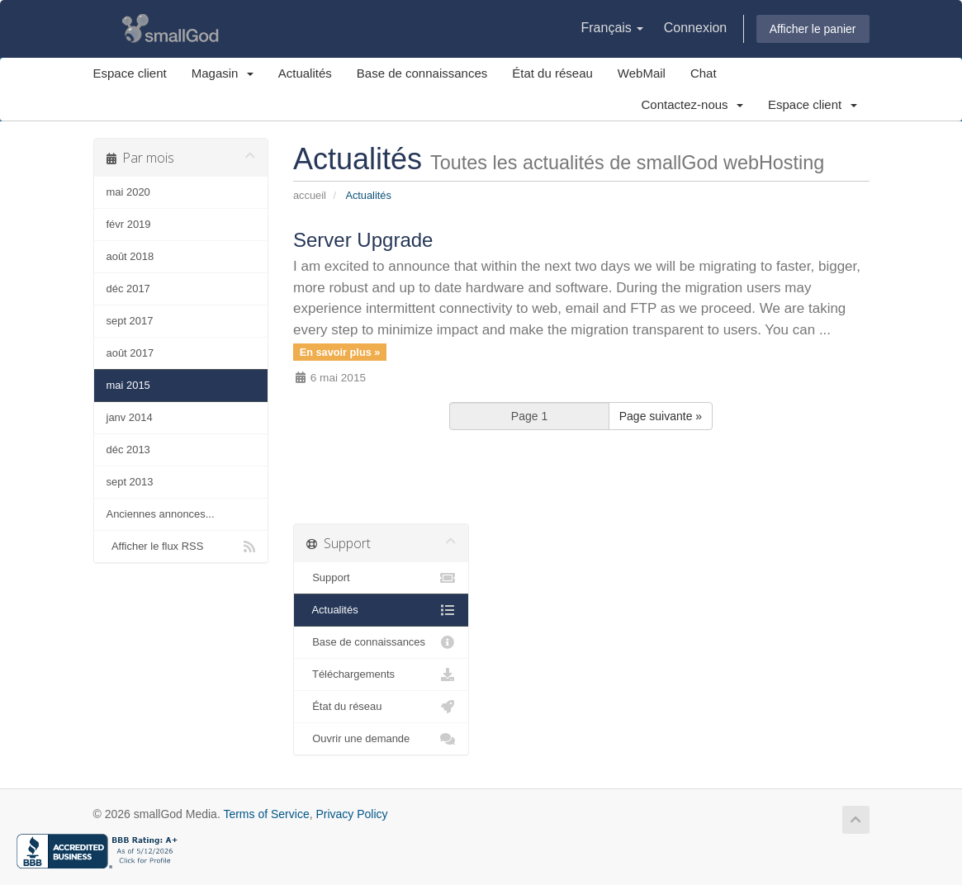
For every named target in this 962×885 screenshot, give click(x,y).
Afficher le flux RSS (181, 546)
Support (381, 578)
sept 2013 (130, 482)
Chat (703, 73)
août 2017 (130, 353)
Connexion (695, 28)
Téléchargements (381, 674)
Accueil (309, 195)
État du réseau (552, 73)
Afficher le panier (813, 28)
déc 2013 (128, 449)
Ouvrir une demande (381, 739)
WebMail (642, 73)
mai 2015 (128, 385)
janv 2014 (130, 417)
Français (612, 28)
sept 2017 (130, 321)
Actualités (305, 73)
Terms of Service (266, 814)
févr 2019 (129, 224)
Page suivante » (660, 416)
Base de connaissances (422, 73)
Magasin (223, 73)
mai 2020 (128, 192)
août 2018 (130, 256)
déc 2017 (128, 288)
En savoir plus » (340, 351)
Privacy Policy (351, 814)
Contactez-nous (692, 104)
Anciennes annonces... (161, 514)
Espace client (130, 73)
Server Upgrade (363, 240)
